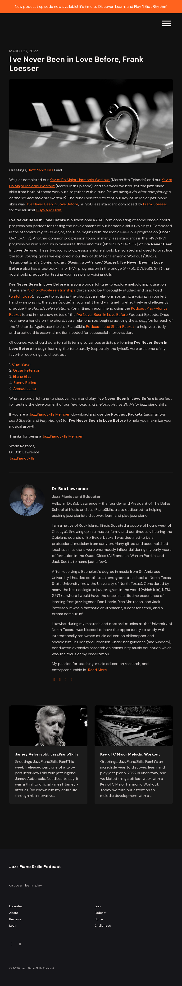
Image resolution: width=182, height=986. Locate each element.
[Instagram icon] (11, 944)
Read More (97, 669)
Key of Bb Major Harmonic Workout (80, 179)
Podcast (100, 913)
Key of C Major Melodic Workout (130, 754)
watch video (21, 296)
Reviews (15, 919)
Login (13, 926)
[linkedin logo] (71, 679)
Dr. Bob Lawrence (70, 488)
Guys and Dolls (49, 210)
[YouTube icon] (20, 944)
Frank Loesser (155, 204)
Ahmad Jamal (24, 388)
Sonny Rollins (25, 382)
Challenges (103, 926)
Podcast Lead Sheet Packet (110, 326)
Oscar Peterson (26, 370)
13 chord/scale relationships (51, 290)
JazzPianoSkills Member (49, 414)
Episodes (16, 906)
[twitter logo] (60, 679)
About (13, 913)
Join (98, 906)
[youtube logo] (65, 679)
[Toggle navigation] (166, 24)
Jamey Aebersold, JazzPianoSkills (46, 754)
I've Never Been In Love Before (52, 204)
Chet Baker (21, 364)
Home (99, 919)
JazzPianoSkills (40, 170)
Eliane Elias (22, 376)
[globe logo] (54, 679)
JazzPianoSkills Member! (62, 436)
